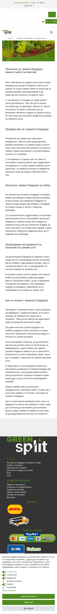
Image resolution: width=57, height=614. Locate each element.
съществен (12, 572)
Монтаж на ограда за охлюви (20, 470)
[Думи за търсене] (25, 14)
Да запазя (28, 608)
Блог (9, 473)
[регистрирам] (4, 21)
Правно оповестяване (16, 492)
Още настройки (9, 590)
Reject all (28, 602)
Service (10, 38)
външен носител (14, 581)
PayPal (10, 584)
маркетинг (11, 578)
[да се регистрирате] (9, 21)
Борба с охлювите (15, 465)
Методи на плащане (16, 494)
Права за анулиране (16, 484)
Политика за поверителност (19, 487)
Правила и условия (15, 489)
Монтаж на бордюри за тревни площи (24, 462)
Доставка (11, 497)
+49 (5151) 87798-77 (22, 3)
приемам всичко (28, 596)
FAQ (9, 475)
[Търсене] (52, 14)
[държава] (43, 21)
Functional (11, 587)
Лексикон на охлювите (17, 467)
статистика (12, 575)
